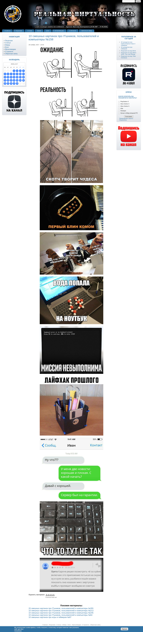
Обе (121, 108)
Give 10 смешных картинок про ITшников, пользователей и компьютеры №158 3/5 (50, 595)
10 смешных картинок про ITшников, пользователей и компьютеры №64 (60, 615)
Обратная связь (86, 31)
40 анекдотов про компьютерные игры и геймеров (128, 43)
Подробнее (18, 630)
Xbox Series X (124, 104)
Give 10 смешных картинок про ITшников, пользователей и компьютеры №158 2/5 (48, 595)
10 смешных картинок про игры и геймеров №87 (50, 617)
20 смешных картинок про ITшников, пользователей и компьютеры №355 (61, 608)
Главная (7, 31)
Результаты (123, 120)
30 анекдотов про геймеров (126, 48)
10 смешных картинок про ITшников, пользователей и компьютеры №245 (61, 613)
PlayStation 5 (124, 101)
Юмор (39, 31)
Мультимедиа (59, 31)
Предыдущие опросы (126, 118)
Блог (47, 31)
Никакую (123, 111)
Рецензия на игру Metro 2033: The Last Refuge (128, 53)
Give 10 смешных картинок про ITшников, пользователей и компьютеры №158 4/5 (52, 595)
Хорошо (124, 629)
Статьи (29, 31)
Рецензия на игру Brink (128, 51)
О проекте (72, 31)
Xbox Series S (124, 106)
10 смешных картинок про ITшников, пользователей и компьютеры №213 (61, 611)
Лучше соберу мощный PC (129, 113)
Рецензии (18, 31)
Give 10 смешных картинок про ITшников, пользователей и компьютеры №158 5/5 (53, 595)
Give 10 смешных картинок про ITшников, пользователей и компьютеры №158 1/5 (46, 595)
